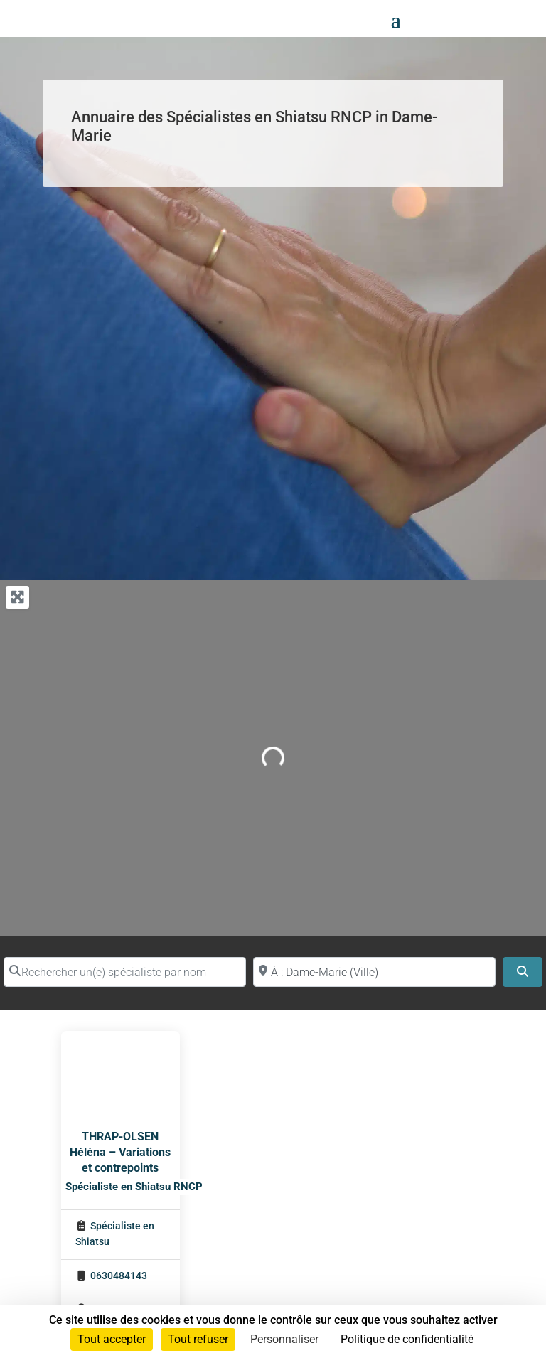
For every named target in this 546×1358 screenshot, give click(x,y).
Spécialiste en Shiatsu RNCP (134, 1186)
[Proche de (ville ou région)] (374, 972)
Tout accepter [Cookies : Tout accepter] (111, 1339)
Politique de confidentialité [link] (407, 1339)
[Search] (522, 972)
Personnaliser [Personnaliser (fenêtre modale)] (284, 1339)
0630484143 (118, 1276)
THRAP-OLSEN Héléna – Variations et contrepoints (120, 1152)
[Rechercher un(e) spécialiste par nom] (125, 972)
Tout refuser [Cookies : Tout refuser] (198, 1339)
